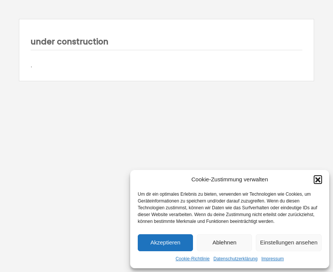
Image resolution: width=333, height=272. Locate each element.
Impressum (272, 258)
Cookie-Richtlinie (193, 258)
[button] (318, 179)
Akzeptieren (165, 242)
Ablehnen (224, 242)
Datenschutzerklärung (235, 258)
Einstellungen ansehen (288, 242)
